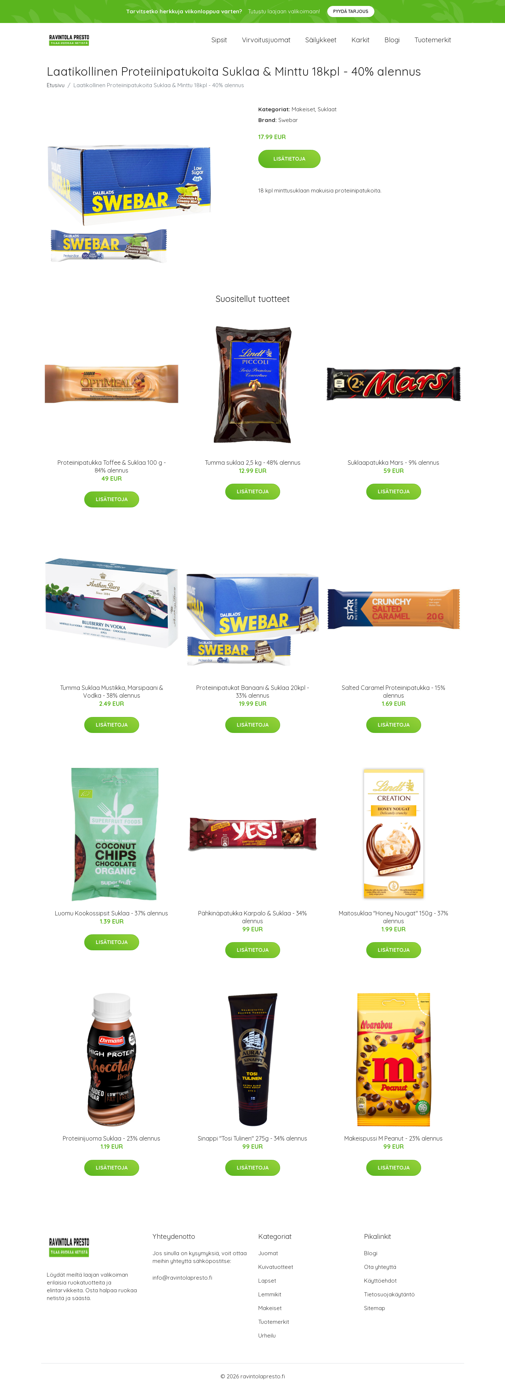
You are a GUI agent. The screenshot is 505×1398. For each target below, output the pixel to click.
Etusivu (56, 94)
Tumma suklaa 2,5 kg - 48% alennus (253, 471)
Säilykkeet (321, 44)
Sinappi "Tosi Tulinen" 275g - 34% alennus (252, 1147)
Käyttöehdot (380, 1289)
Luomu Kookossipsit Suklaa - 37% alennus (111, 922)
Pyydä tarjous (350, 11)
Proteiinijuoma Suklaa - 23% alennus (111, 1147)
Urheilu (267, 1344)
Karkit (360, 44)
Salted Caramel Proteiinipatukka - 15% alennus (393, 700)
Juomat (268, 1262)
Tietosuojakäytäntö (389, 1303)
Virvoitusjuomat (266, 44)
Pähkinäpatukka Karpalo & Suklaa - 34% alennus (252, 926)
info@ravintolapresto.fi (182, 1286)
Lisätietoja (289, 168)
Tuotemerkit (432, 44)
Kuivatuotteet (275, 1275)
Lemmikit (269, 1303)
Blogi (392, 44)
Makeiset (303, 118)
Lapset (267, 1289)
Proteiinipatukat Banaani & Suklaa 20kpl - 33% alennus (252, 700)
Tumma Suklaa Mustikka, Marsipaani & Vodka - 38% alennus (111, 700)
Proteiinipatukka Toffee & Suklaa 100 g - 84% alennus (112, 475)
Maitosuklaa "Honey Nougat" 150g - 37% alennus (393, 926)
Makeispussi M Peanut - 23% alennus (393, 1147)
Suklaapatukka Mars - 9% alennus (393, 471)
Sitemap (374, 1316)
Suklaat (327, 118)
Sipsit (219, 44)
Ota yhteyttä (380, 1275)
